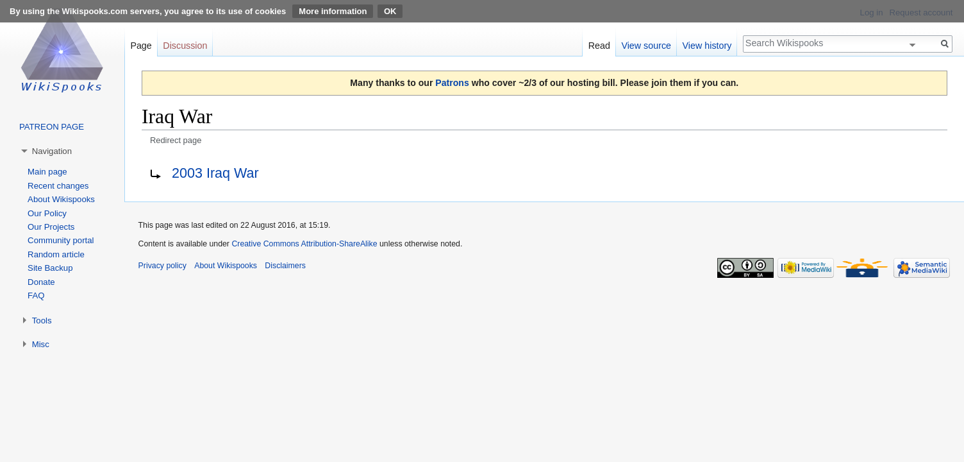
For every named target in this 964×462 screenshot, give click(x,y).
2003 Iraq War (215, 173)
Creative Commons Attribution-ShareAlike (304, 243)
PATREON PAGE (51, 127)
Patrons (452, 83)
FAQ (36, 295)
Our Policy (47, 213)
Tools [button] (42, 320)
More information (333, 11)
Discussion (185, 45)
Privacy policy (162, 265)
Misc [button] (40, 344)
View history (707, 45)
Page (140, 45)
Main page (47, 171)
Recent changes (58, 186)
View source (646, 45)
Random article (56, 254)
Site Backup (50, 268)
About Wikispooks (61, 199)
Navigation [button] (52, 151)
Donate (41, 282)
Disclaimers (285, 265)
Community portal (61, 240)
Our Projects (51, 227)
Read (599, 45)
